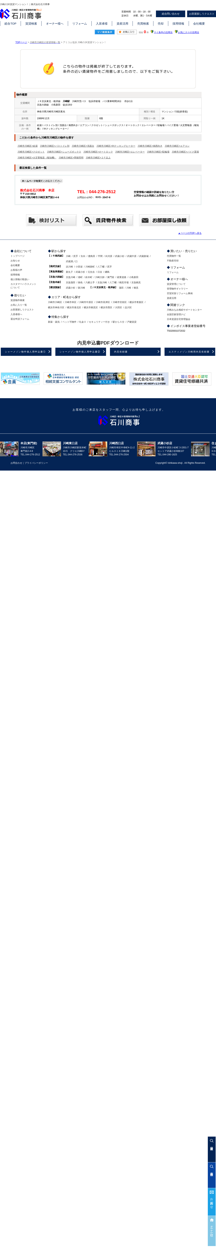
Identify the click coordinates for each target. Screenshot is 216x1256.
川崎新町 (90, 266)
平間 (100, 256)
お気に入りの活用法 (188, 32)
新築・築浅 (54, 322)
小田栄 (79, 266)
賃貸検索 (31, 23)
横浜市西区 (106, 307)
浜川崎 (69, 266)
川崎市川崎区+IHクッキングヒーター (115, 146)
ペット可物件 (69, 322)
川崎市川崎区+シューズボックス (64, 151)
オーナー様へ (55, 23)
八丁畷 (100, 266)
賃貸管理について (176, 284)
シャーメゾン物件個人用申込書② (79, 351)
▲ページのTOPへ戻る (190, 233)
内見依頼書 (121, 351)
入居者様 (102, 23)
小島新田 (133, 277)
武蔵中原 (131, 256)
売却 (161, 23)
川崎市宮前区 (120, 302)
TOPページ (21, 42)
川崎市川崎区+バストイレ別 (54, 146)
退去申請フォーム (20, 319)
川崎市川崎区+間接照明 (71, 157)
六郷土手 (90, 282)
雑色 (80, 282)
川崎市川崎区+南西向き (150, 146)
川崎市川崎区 (55, 302)
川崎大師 (99, 277)
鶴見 (136, 287)
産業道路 (121, 277)
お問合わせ (211, 1202)
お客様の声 (16, 270)
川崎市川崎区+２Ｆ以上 (98, 157)
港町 (80, 277)
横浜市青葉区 (136, 302)
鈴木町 (88, 277)
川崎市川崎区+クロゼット (31, 151)
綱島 (107, 272)
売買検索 (143, 23)
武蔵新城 (144, 256)
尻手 (75, 256)
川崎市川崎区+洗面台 (83, 146)
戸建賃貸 (131, 322)
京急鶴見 (136, 282)
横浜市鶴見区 (91, 307)
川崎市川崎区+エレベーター (130, 151)
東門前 (110, 277)
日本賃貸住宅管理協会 (178, 319)
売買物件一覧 (174, 256)
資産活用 (122, 23)
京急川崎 (70, 277)
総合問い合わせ (171, 13)
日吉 (99, 272)
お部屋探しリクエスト (22, 309)
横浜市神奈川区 (56, 307)
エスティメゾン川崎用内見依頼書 (189, 351)
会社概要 (199, 23)
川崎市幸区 (70, 302)
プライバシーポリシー (36, 463)
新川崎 (81, 287)
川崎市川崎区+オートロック (98, 151)
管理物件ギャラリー (177, 288)
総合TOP (10, 23)
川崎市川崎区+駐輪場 (158, 151)
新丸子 (69, 272)
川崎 (68, 256)
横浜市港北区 (74, 307)
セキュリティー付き (99, 322)
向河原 (108, 256)
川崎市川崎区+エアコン (177, 146)
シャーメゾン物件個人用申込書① (25, 351)
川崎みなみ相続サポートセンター (184, 309)
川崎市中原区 (86, 302)
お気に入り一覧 (19, 305)
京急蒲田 (70, 282)
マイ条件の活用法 (163, 32)
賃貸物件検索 (18, 300)
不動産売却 (173, 260)
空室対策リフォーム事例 (180, 293)
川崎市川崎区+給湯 (28, 146)
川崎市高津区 (103, 302)
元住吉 (91, 272)
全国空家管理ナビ (176, 314)
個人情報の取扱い (20, 279)
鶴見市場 (124, 282)
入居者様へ (16, 314)
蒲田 (121, 287)
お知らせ (15, 260)
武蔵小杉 (119, 256)
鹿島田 (91, 256)
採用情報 (178, 23)
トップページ (18, 256)
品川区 (128, 307)
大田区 (118, 307)
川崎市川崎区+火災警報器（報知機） (37, 157)
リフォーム (79, 23)
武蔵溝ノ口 (72, 261)
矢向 (83, 256)
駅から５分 (118, 322)
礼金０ (82, 322)
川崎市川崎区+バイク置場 (185, 151)
